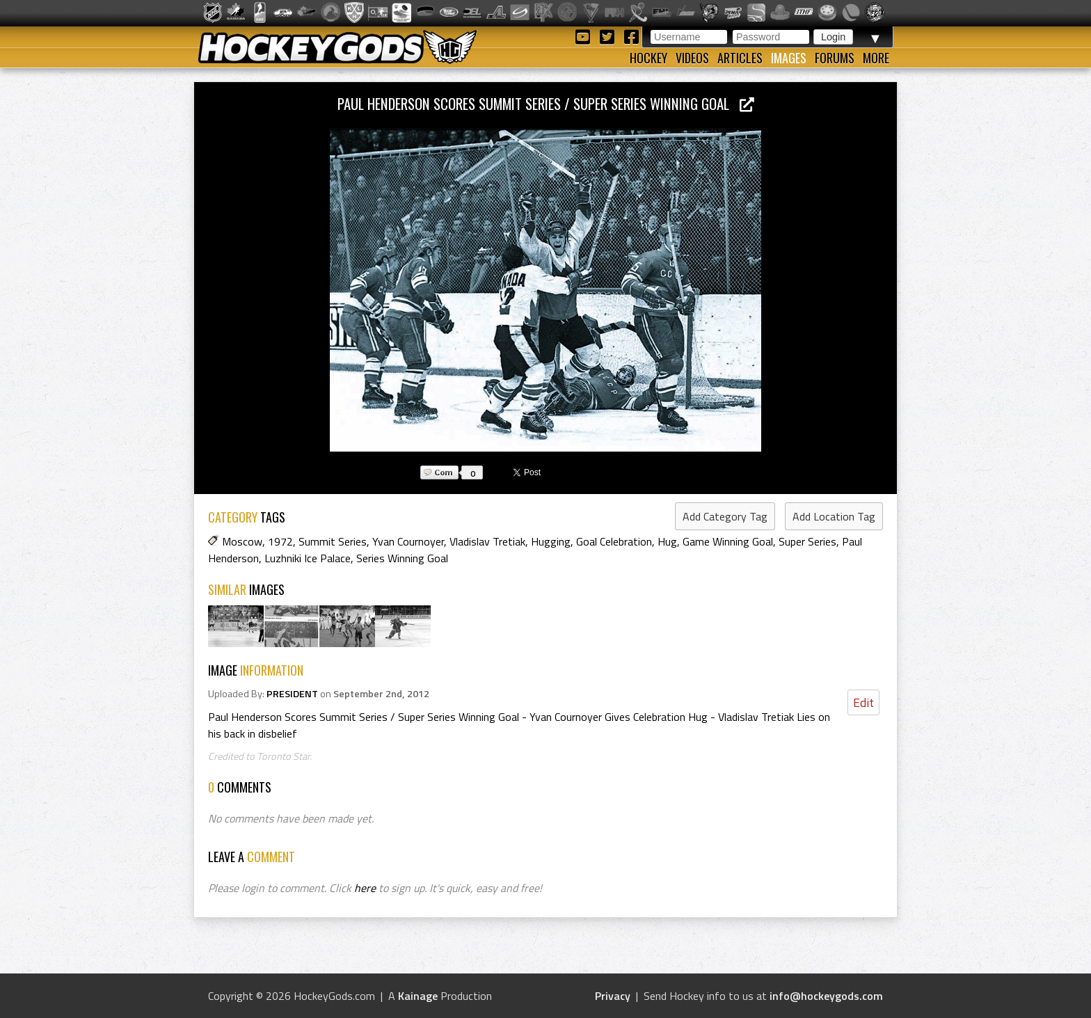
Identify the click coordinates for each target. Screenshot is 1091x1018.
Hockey (648, 58)
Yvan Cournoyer (408, 541)
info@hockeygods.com (826, 995)
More (876, 58)
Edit (863, 702)
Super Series (807, 541)
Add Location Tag (834, 516)
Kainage (418, 995)
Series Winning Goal (402, 558)
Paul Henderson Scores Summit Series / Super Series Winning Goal (545, 103)
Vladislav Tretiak (487, 541)
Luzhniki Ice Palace (307, 558)
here (365, 888)
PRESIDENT (292, 693)
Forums (834, 58)
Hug (667, 541)
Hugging (551, 541)
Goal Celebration (614, 541)
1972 (280, 541)
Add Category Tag (725, 516)
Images (788, 58)
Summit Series (332, 541)
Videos (692, 58)
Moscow (242, 541)
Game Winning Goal (728, 541)
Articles (740, 58)
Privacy (612, 995)
